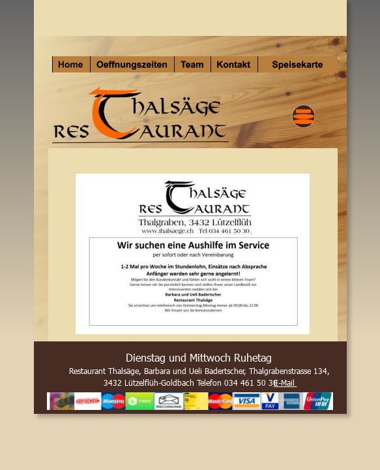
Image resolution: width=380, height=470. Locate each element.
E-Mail (285, 382)
